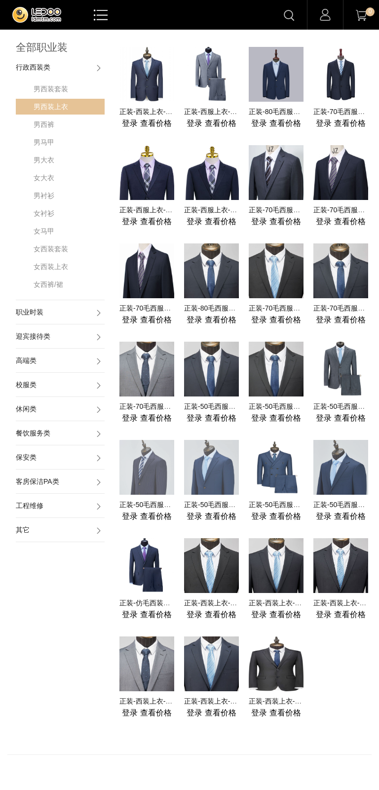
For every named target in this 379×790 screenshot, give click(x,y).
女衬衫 (44, 213)
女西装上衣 (51, 267)
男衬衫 (44, 195)
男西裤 (44, 124)
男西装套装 (51, 89)
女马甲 (44, 231)
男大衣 (44, 160)
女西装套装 (51, 249)
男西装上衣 (51, 107)
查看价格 (146, 123)
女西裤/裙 (48, 284)
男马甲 (44, 142)
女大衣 (44, 178)
